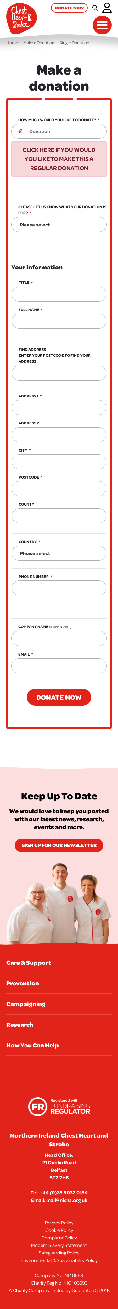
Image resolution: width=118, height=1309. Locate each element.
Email (24, 654)
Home (12, 42)
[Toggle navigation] (102, 25)
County (26, 504)
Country (28, 541)
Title (24, 282)
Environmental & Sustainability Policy (59, 1260)
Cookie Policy (59, 1230)
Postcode (29, 477)
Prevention (22, 983)
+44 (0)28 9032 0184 (64, 1192)
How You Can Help (32, 1045)
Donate (69, 8)
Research (19, 1024)
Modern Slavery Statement (59, 1245)
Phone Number (34, 576)
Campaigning (25, 1004)
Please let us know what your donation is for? (62, 210)
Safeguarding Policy (59, 1252)
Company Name (45, 626)
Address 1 (28, 396)
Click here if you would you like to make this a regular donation (59, 159)
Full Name (29, 309)
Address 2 (29, 423)
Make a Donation (38, 42)
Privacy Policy (59, 1222)
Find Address (55, 355)
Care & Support (28, 962)
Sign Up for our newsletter (59, 845)
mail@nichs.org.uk (66, 1200)
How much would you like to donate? (57, 119)
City (23, 450)
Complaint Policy (59, 1237)
